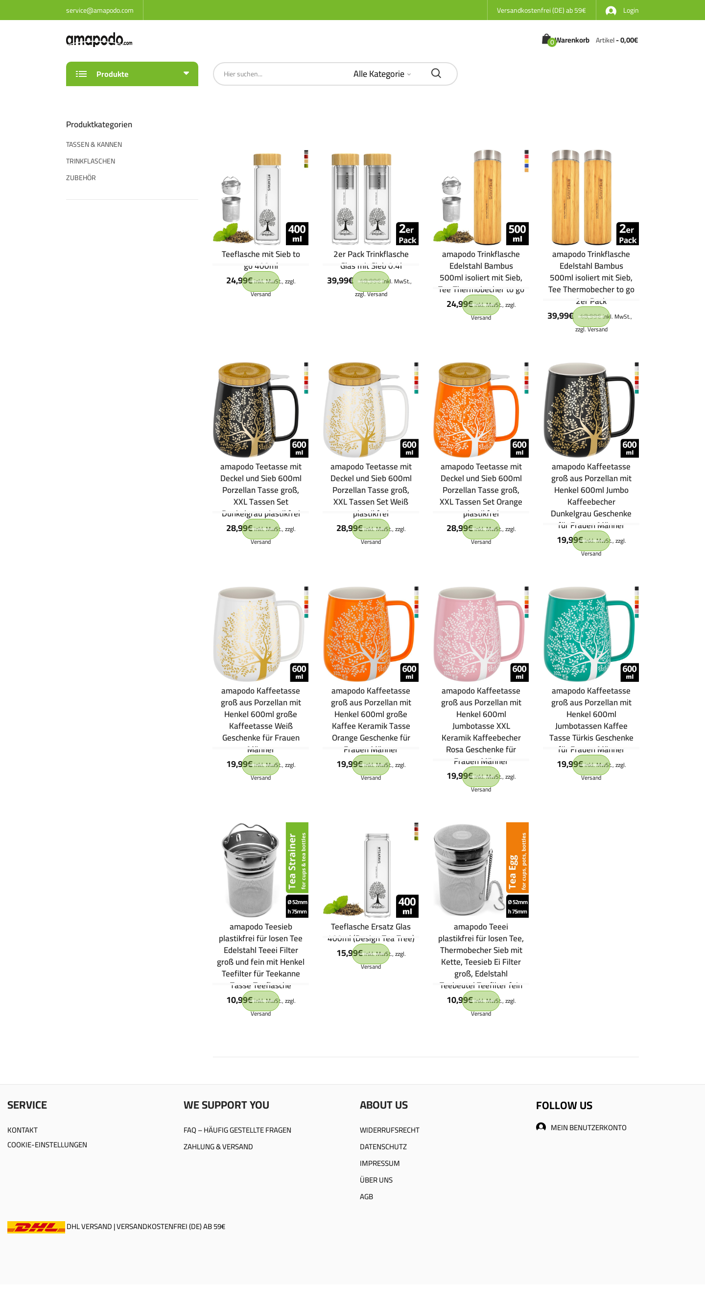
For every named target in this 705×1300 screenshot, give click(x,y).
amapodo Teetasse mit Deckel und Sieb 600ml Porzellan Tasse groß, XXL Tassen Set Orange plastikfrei (481, 490)
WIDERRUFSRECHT (390, 1130)
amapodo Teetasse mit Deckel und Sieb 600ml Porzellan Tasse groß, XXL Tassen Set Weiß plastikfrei (371, 490)
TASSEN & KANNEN (94, 144)
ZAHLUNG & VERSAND (218, 1146)
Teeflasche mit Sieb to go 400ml (261, 260)
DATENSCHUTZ (383, 1146)
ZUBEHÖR (81, 177)
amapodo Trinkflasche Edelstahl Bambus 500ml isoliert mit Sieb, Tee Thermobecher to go (481, 271)
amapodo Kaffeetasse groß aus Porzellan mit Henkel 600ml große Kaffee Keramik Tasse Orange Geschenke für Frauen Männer (371, 720)
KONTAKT (22, 1130)
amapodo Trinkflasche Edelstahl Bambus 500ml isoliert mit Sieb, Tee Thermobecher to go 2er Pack (591, 277)
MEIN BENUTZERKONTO (581, 1127)
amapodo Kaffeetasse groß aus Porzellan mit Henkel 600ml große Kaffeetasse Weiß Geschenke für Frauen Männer (261, 720)
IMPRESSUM (380, 1163)
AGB (366, 1196)
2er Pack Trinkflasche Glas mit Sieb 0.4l (371, 260)
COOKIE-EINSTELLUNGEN (47, 1145)
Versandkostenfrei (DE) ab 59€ (541, 10)
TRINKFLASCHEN (90, 161)
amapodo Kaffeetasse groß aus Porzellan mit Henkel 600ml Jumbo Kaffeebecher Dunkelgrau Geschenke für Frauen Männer (591, 496)
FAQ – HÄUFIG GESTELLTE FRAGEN (237, 1130)
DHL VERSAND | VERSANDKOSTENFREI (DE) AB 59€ (116, 1226)
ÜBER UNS (376, 1180)
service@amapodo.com (100, 10)
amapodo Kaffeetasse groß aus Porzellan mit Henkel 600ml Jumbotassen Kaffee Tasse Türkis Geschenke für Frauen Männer (591, 720)
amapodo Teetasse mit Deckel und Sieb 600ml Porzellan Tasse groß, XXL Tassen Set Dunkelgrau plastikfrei (261, 490)
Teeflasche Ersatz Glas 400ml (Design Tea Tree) (371, 932)
